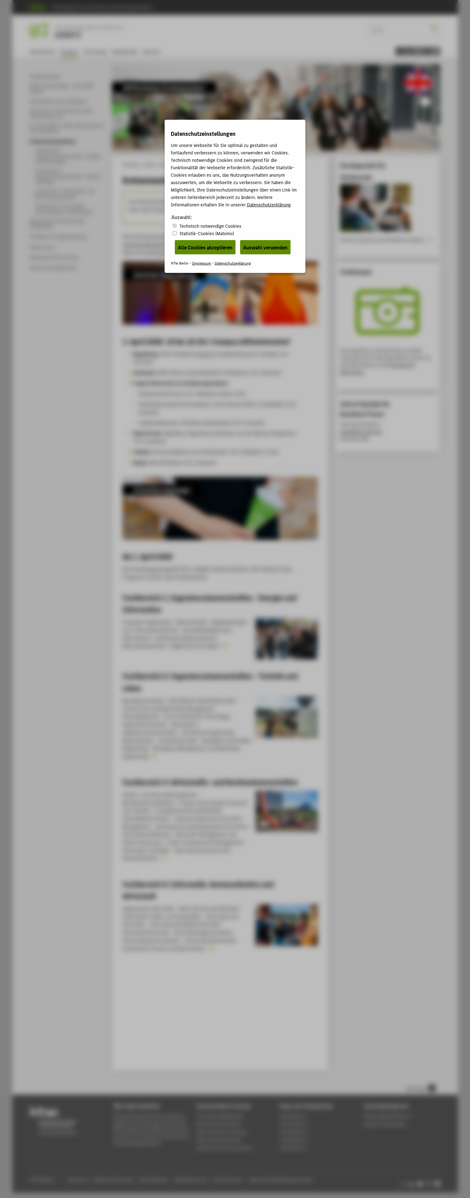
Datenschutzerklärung (268, 204)
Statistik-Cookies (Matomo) (206, 233)
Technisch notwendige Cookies (210, 225)
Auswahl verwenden (265, 247)
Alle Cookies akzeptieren (205, 247)
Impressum (201, 263)
